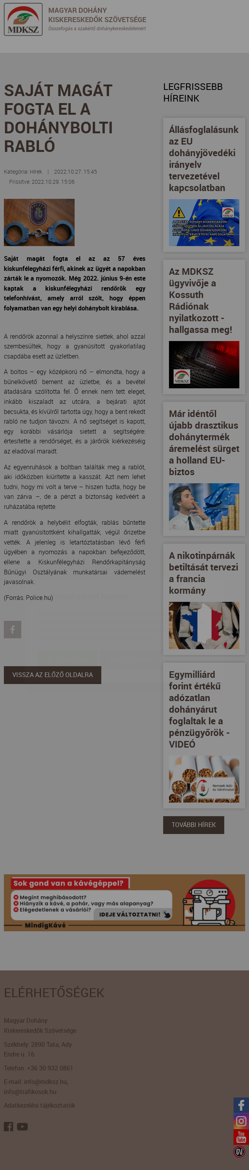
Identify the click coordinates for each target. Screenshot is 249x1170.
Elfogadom (68, 614)
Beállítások (131, 614)
